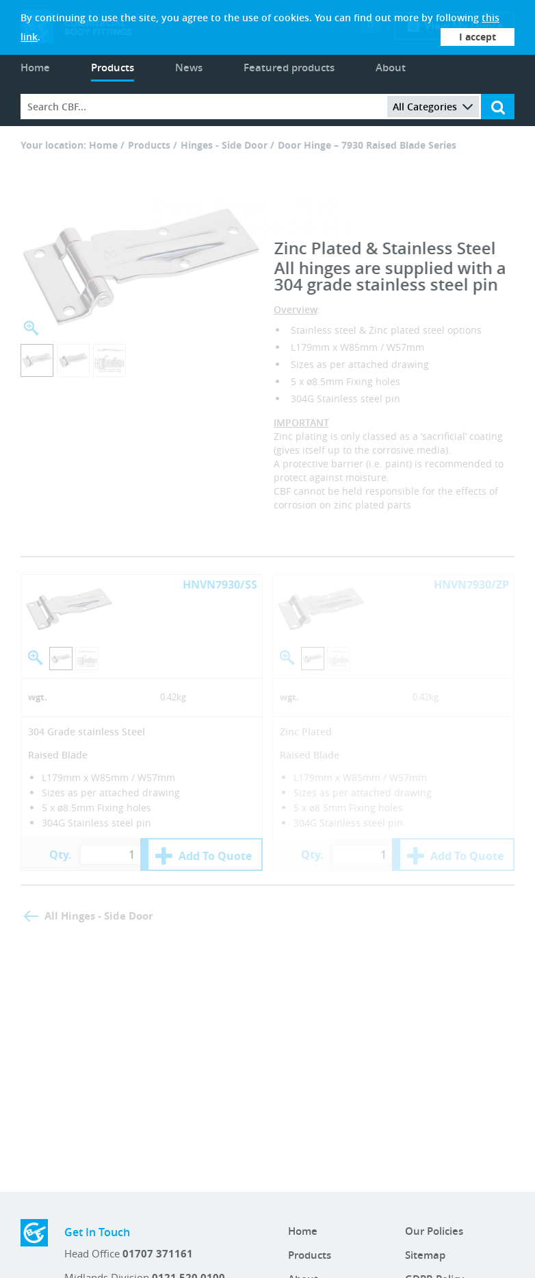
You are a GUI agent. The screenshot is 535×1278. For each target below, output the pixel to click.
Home (35, 67)
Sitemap (425, 1255)
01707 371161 (157, 1253)
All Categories (433, 106)
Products (112, 67)
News (189, 67)
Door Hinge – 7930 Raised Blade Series (367, 144)
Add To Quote (215, 855)
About (391, 67)
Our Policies (434, 1231)
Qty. (60, 854)
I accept (477, 36)
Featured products (289, 67)
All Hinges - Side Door (98, 916)
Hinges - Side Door (224, 144)
